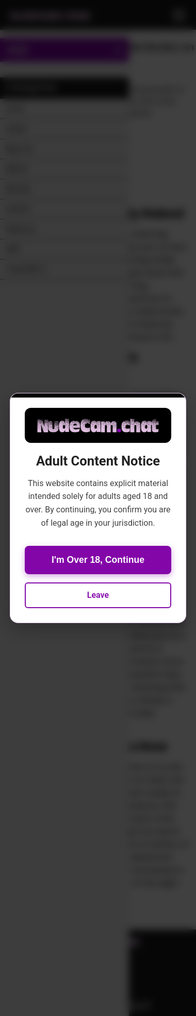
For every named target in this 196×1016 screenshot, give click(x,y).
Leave (98, 595)
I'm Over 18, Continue (98, 560)
